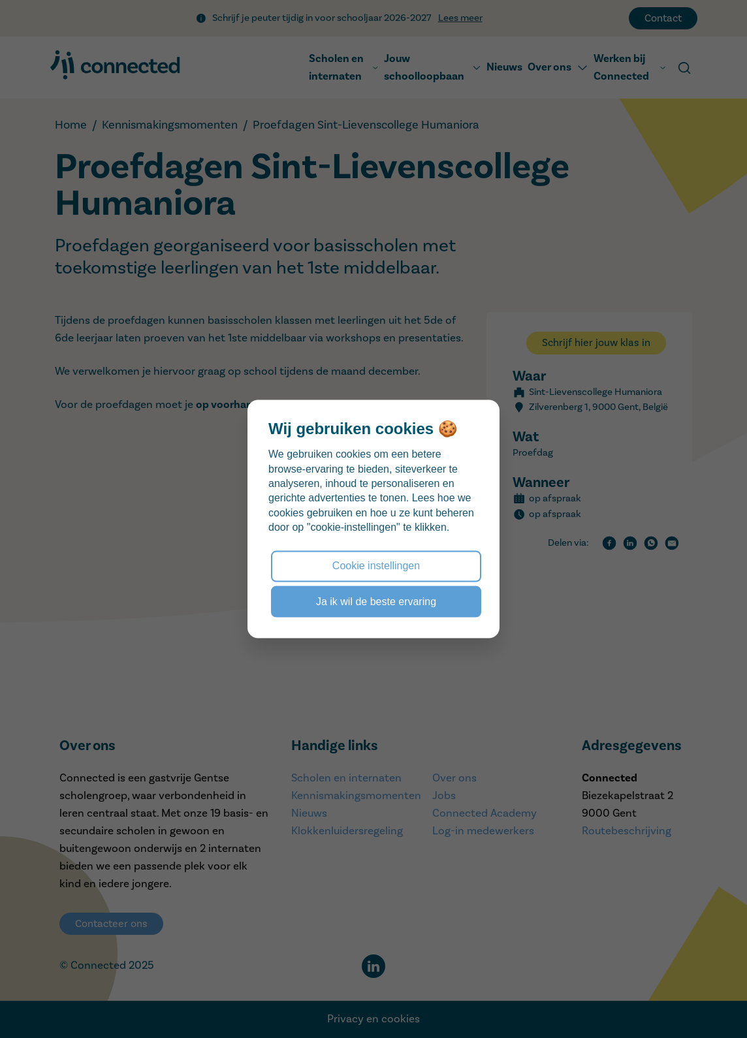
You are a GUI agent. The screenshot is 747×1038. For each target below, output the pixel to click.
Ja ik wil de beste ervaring (376, 600)
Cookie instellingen (376, 565)
